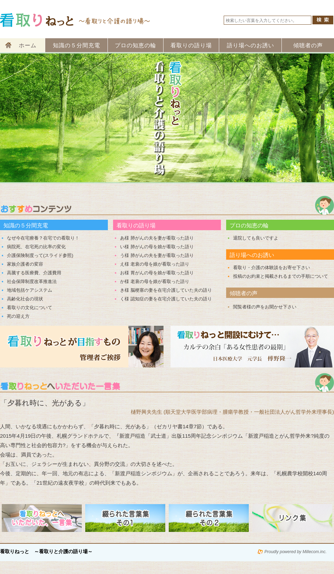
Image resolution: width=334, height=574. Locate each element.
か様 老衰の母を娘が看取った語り (154, 281)
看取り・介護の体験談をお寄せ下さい (271, 267)
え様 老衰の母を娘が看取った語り (154, 264)
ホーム (28, 45)
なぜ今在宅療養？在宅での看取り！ (43, 238)
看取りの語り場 (191, 45)
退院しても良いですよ (255, 238)
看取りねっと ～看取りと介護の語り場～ (46, 551)
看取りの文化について (29, 307)
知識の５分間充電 (76, 45)
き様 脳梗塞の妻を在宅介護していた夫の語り (166, 290)
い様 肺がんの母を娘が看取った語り (157, 246)
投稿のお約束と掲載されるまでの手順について (280, 276)
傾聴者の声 (308, 45)
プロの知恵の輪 (135, 45)
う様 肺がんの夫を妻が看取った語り (157, 255)
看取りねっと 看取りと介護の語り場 (75, 20)
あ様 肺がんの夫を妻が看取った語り (157, 238)
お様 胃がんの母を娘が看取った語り (157, 272)
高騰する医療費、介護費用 (34, 272)
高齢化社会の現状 (25, 298)
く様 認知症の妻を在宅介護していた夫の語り (166, 298)
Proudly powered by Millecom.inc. (295, 551)
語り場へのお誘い (250, 45)
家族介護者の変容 (25, 264)
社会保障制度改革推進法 (32, 281)
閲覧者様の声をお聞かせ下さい (264, 306)
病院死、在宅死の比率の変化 (36, 246)
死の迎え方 (18, 316)
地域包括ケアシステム (29, 290)
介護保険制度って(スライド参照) (40, 255)
